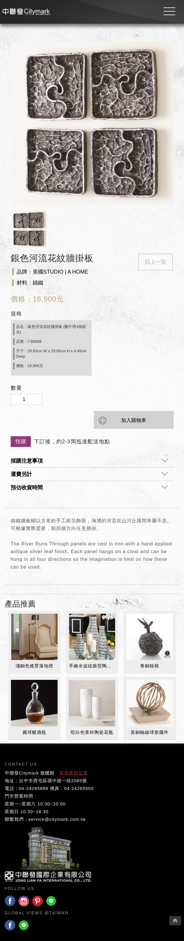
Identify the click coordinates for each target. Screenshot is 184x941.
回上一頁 (155, 262)
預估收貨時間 (89, 489)
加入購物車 (133, 420)
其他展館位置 (73, 772)
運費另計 (89, 475)
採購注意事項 (89, 462)
